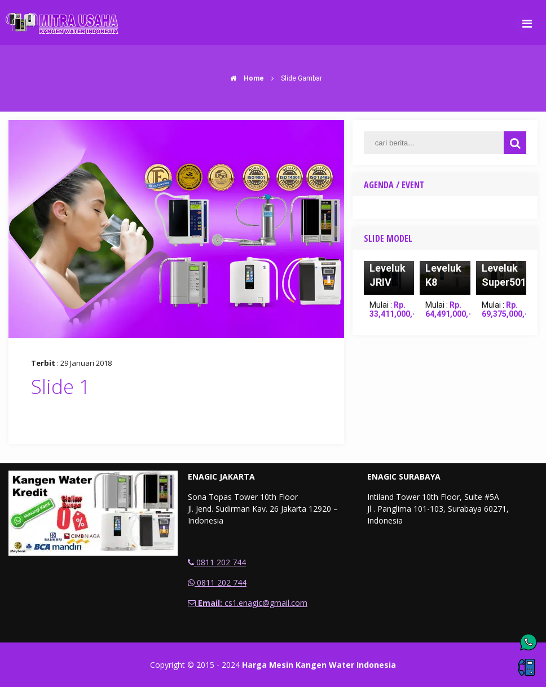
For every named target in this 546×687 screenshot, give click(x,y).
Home (244, 78)
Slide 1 (60, 386)
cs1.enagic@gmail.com (247, 602)
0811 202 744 (217, 562)
